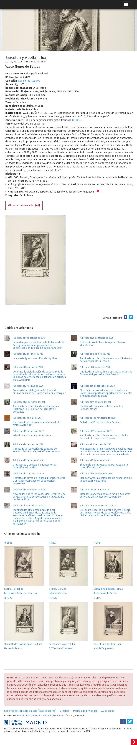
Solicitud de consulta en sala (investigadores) (30, 710)
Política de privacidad (85, 710)
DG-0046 (77, 120)
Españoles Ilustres (29, 80)
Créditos (64, 710)
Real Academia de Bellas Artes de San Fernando (40, 715)
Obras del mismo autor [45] (24, 205)
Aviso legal (107, 710)
